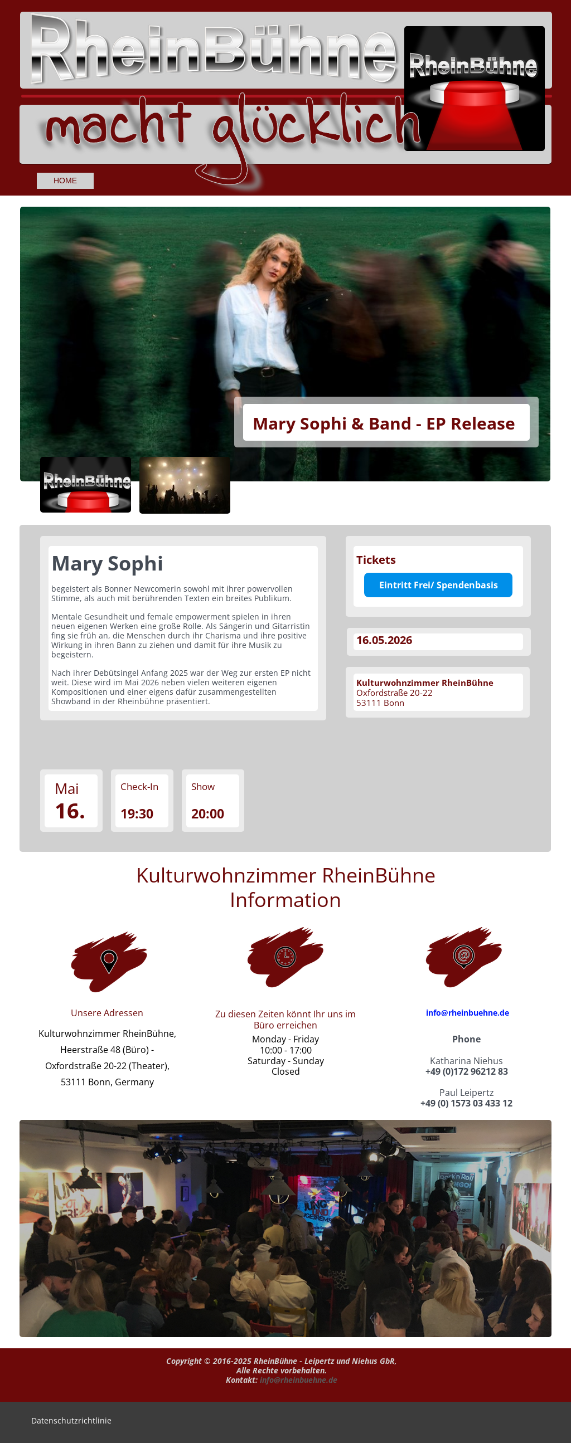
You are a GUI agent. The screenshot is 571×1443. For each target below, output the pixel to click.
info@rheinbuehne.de (467, 1012)
